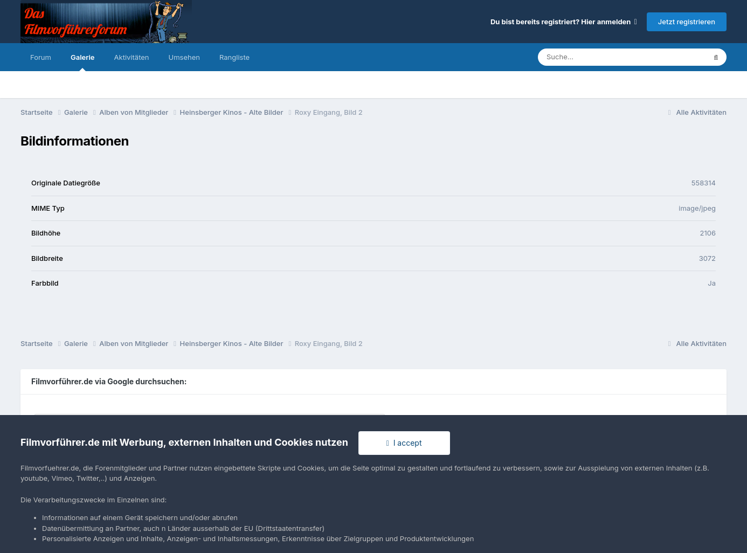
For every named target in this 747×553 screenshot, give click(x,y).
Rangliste (234, 57)
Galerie (83, 62)
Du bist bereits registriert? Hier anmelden (563, 21)
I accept (404, 442)
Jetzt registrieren (686, 21)
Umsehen (184, 57)
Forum (40, 57)
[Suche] (600, 57)
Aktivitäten (131, 57)
